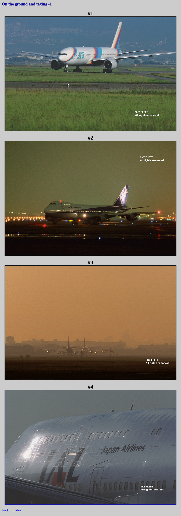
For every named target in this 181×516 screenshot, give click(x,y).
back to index (11, 510)
